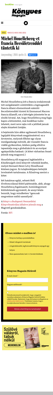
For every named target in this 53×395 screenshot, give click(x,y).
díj (13, 33)
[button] (2, 23)
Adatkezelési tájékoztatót (15, 301)
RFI (10, 213)
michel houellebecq (20, 33)
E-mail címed (12, 276)
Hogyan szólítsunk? (14, 284)
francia (9, 33)
